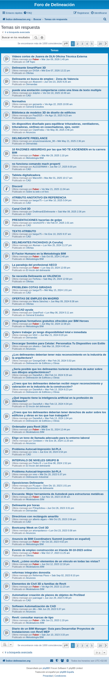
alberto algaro (40, 519)
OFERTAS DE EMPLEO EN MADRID (35, 298)
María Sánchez (40, 301)
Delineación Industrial (37, 477)
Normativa (19, 101)
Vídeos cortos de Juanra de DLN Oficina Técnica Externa (49, 56)
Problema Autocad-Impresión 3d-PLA (36, 449)
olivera (36, 346)
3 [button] (82, 44)
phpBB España (67, 672)
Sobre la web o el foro (37, 191)
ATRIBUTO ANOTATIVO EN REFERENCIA (39, 197)
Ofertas (30, 73)
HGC (35, 335)
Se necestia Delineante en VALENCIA (36, 276)
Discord (17, 186)
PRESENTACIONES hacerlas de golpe (37, 220)
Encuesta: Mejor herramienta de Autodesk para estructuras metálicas (58, 494)
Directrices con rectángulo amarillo (35, 516)
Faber (36, 59)
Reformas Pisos (41, 575)
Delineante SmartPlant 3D (29, 67)
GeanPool (38, 312)
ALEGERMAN (40, 166)
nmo (35, 452)
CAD (28, 95)
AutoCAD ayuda (22, 309)
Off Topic (30, 62)
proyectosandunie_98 (44, 141)
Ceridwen (37, 440)
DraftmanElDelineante (44, 211)
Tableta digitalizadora (26, 175)
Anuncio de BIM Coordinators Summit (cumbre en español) (51, 538)
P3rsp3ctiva (39, 508)
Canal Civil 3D (21, 208)
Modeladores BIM (35, 432)
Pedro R (37, 463)
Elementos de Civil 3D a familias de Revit (39, 583)
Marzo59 (37, 178)
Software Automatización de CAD (34, 606)
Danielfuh (37, 375)
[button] (66, 43)
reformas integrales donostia (31, 572)
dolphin (36, 93)
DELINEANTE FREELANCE (30, 138)
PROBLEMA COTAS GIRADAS (32, 287)
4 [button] (87, 44)
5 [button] (92, 44)
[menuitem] (27, 12)
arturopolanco (40, 530)
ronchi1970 (38, 223)
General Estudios (35, 106)
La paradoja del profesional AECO (34, 264)
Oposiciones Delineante (28, 482)
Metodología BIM (35, 158)
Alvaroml (37, 81)
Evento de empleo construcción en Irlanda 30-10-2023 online (52, 550)
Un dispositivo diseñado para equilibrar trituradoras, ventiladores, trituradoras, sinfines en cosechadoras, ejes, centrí (55, 125)
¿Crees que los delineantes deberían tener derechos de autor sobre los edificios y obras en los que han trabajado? (59, 414)
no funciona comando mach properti (36, 163)
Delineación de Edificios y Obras (42, 363)
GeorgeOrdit (39, 360)
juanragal (37, 598)
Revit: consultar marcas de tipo (32, 617)
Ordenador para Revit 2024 (29, 426)
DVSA (36, 70)
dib (34, 609)
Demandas (31, 84)
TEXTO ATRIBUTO (24, 231)
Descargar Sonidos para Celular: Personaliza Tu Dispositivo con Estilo (58, 343)
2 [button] (77, 44)
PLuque (37, 485)
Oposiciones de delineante (40, 488)
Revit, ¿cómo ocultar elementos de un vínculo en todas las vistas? (56, 561)
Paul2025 (38, 115)
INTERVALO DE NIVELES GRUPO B (35, 460)
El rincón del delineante (38, 270)
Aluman (36, 245)
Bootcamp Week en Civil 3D (30, 527)
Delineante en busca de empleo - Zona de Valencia (45, 78)
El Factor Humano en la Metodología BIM (39, 253)
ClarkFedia (38, 130)
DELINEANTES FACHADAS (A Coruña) (37, 242)
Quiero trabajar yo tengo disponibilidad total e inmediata (49, 332)
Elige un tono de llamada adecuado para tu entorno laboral (51, 437)
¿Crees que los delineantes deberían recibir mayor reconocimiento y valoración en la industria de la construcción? (57, 385)
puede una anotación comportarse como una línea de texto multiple (56, 90)
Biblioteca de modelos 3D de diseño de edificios (44, 112)
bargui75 (37, 200)
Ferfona (37, 279)
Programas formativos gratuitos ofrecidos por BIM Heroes (50, 321)
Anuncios (31, 118)
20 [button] (100, 44)
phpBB (46, 668)
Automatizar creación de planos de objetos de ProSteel (48, 595)
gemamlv (37, 104)
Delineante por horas (26, 505)
